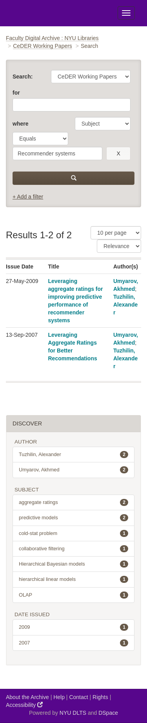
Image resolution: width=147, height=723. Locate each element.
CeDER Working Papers (42, 46)
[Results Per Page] (116, 232)
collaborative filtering (73, 548)
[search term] (57, 153)
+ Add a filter (28, 197)
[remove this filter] (118, 153)
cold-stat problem (73, 533)
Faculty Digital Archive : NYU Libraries (52, 38)
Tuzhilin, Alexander (125, 305)
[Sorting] (119, 246)
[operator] (40, 138)
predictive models (73, 517)
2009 (73, 627)
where (20, 123)
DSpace (108, 713)
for (16, 92)
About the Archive (27, 697)
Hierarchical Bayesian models (73, 564)
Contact (78, 697)
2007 (73, 642)
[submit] (73, 178)
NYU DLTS (73, 713)
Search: (23, 76)
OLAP (73, 595)
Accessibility (24, 704)
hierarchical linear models (73, 579)
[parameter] (103, 123)
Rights (100, 697)
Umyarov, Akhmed (73, 469)
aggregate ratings (73, 502)
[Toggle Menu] (126, 13)
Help (59, 697)
